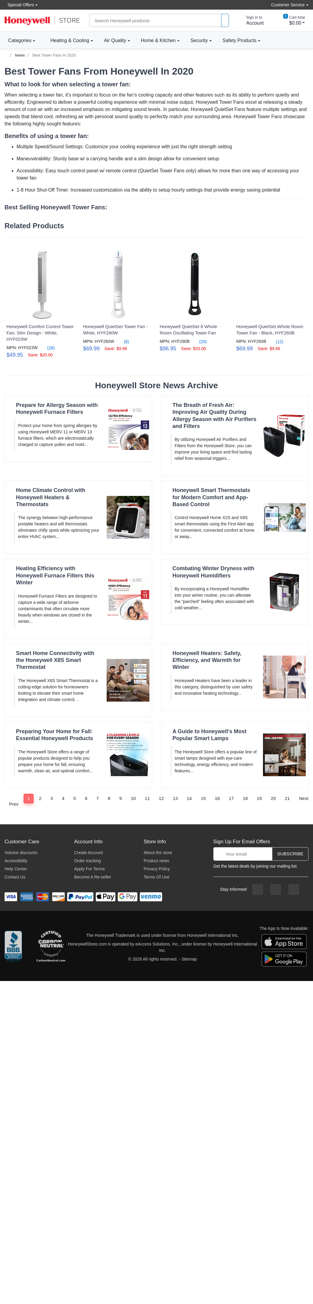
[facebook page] (257, 888)
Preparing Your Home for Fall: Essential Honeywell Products (54, 733)
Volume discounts (21, 851)
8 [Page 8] (109, 797)
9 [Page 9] (120, 797)
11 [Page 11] (147, 797)
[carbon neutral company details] (50, 946)
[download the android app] (284, 957)
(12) (273, 340)
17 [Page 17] (231, 797)
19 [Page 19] (259, 797)
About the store (158, 851)
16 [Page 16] (217, 797)
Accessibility (16, 859)
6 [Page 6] (86, 797)
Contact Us (15, 876)
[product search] (225, 20)
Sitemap (189, 958)
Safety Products (240, 40)
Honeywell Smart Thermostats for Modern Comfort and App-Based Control (211, 496)
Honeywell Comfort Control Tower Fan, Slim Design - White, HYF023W (40, 332)
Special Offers (19, 4)
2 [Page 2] (40, 797)
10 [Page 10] (133, 797)
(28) (47, 347)
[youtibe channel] (293, 888)
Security (199, 40)
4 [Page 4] (63, 797)
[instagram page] (275, 888)
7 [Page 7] (97, 797)
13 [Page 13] (175, 797)
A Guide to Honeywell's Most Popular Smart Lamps (210, 733)
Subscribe (290, 852)
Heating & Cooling (69, 40)
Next (303, 800)
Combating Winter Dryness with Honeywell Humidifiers (214, 570)
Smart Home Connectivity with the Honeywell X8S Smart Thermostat (55, 659)
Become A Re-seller (92, 876)
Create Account (88, 851)
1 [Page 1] (28, 797)
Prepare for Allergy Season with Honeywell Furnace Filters (57, 407)
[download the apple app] (284, 940)
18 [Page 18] (245, 797)
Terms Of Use (157, 876)
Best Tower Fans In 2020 (54, 55)
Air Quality (115, 40)
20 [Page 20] (273, 797)
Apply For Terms (89, 868)
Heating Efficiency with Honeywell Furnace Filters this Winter (55, 574)
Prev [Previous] (13, 800)
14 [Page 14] (189, 797)
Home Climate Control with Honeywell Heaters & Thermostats (50, 496)
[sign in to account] (251, 20)
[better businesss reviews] (13, 946)
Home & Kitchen (158, 40)
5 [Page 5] (75, 797)
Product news (156, 859)
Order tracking (87, 859)
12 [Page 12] (161, 797)
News (20, 55)
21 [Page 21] (287, 797)
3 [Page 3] (51, 797)
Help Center (16, 868)
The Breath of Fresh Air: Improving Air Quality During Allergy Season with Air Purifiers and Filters (214, 414)
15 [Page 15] (203, 797)
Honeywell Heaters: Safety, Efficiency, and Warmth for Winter (207, 659)
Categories (18, 40)
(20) (197, 340)
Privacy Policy (157, 868)
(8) (122, 340)
